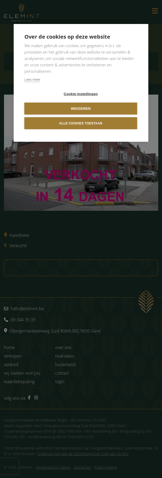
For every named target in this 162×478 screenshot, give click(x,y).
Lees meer (32, 79)
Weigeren (81, 109)
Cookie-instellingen (81, 94)
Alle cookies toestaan (80, 123)
